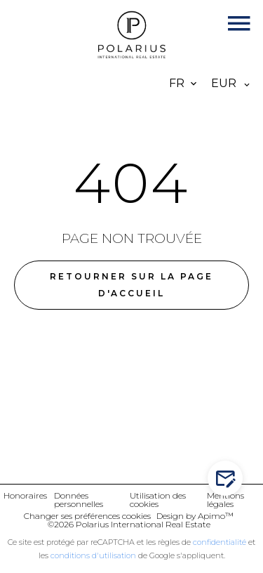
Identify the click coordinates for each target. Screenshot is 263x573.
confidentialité (219, 542)
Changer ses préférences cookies (87, 516)
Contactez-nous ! (228, 478)
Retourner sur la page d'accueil (131, 284)
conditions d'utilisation (93, 555)
